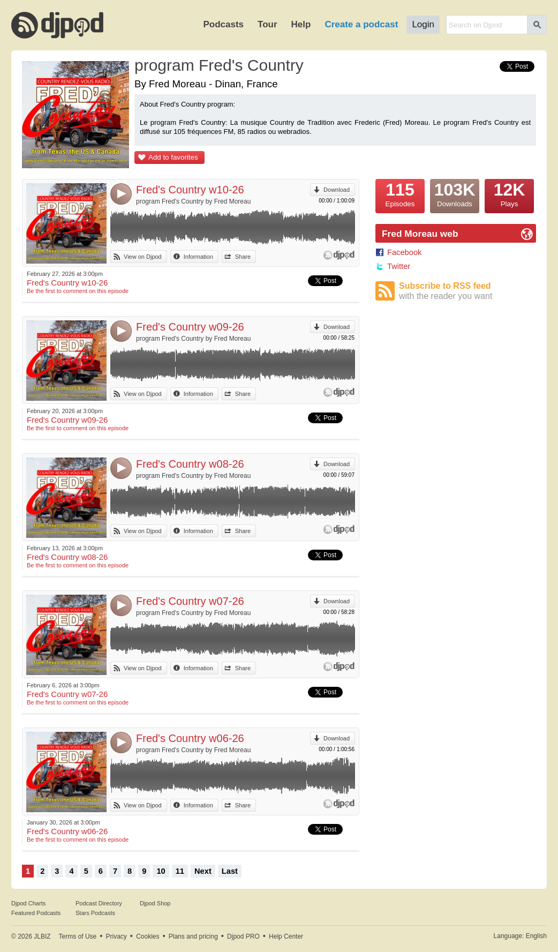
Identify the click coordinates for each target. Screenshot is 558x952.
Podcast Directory (99, 903)
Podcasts (223, 24)
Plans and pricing (193, 936)
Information (198, 256)
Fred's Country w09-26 (190, 327)
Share (243, 256)
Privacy (116, 936)
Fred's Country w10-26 (190, 190)
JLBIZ (42, 936)
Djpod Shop (155, 903)
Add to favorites (173, 157)
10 (160, 871)
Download (336, 189)
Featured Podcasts (36, 913)
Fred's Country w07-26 (190, 601)
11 (180, 871)
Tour (267, 24)
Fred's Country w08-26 (190, 464)
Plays (509, 193)
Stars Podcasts (95, 913)
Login (423, 24)
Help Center (286, 936)
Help (301, 24)
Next (203, 871)
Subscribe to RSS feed (467, 291)
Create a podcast (361, 24)
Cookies (147, 936)
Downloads (454, 193)
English (536, 936)
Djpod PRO (243, 936)
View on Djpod (143, 256)
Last (230, 871)
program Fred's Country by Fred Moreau (193, 201)
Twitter (398, 266)
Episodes (400, 193)
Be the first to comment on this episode (78, 291)
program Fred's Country (219, 65)
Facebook (404, 252)
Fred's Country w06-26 (190, 738)
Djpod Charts (28, 903)
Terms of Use (78, 936)
